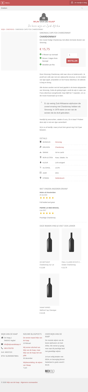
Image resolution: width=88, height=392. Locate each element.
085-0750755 (9, 348)
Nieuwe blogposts (32, 334)
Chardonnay (59, 147)
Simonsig (58, 142)
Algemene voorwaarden (29, 382)
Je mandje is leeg (80, 3)
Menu (7, 3)
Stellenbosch (59, 178)
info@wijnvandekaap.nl (12, 344)
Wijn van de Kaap (13, 382)
